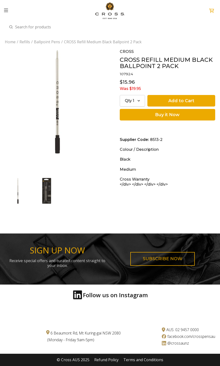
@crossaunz (178, 343)
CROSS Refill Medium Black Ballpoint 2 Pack (103, 41)
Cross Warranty (135, 179)
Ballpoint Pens (47, 41)
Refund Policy (106, 359)
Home (10, 41)
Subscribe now (162, 258)
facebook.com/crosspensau (191, 336)
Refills (24, 41)
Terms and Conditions (143, 359)
